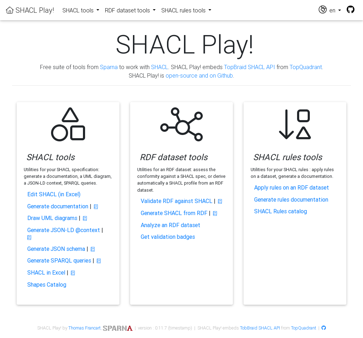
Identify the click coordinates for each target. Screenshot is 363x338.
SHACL (159, 67)
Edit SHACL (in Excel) (53, 194)
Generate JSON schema (56, 248)
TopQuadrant (306, 67)
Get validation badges (168, 236)
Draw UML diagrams (52, 217)
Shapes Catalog (46, 284)
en (328, 10)
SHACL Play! (30, 10)
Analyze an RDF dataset (170, 225)
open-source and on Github (199, 75)
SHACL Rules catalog (280, 211)
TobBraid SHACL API (260, 328)
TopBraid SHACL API (249, 67)
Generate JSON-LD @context (63, 229)
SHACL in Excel (46, 272)
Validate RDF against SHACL (176, 200)
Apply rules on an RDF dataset (291, 187)
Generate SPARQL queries (59, 260)
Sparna (109, 67)
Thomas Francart (84, 328)
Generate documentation (57, 206)
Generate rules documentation (291, 199)
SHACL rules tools (184, 10)
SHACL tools (78, 10)
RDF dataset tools (128, 10)
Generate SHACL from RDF (174, 212)
